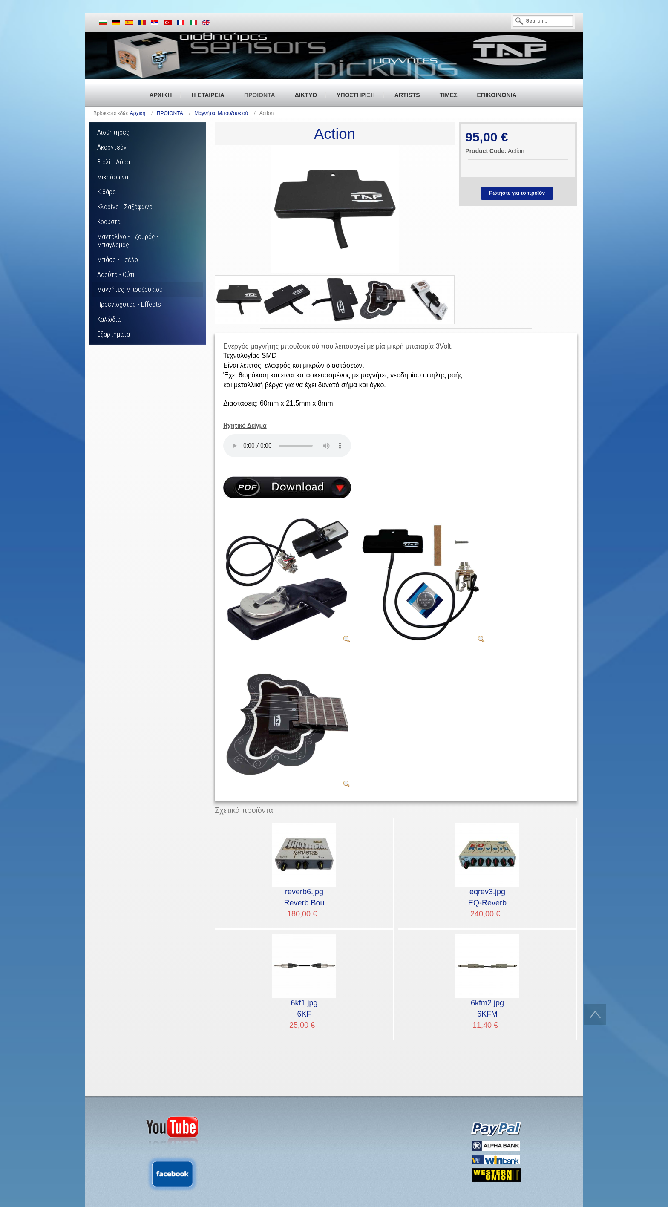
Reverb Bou (304, 897)
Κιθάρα (106, 192)
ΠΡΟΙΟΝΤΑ (170, 113)
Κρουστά (109, 222)
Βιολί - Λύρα (113, 162)
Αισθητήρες (113, 132)
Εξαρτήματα (113, 334)
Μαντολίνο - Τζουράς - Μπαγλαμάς (127, 241)
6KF (304, 1008)
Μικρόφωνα (112, 177)
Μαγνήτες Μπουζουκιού (221, 113)
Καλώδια (109, 319)
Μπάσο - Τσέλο (117, 260)
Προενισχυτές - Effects (129, 304)
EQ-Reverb (487, 897)
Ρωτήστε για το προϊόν (517, 193)
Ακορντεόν (112, 147)
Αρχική (137, 113)
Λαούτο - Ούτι (116, 275)
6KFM (487, 1008)
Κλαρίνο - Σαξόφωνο (125, 207)
